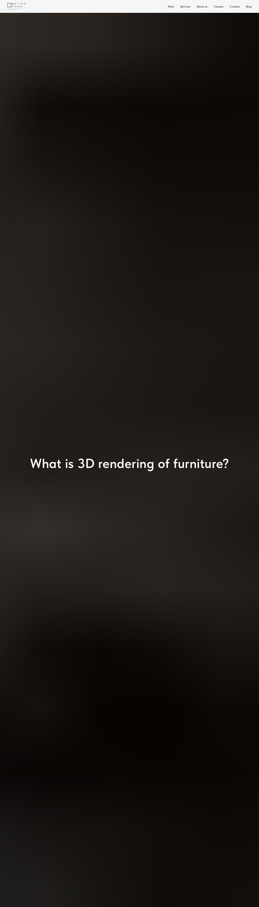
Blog (249, 6)
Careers (218, 6)
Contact (235, 6)
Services (185, 6)
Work (171, 6)
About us (202, 6)
